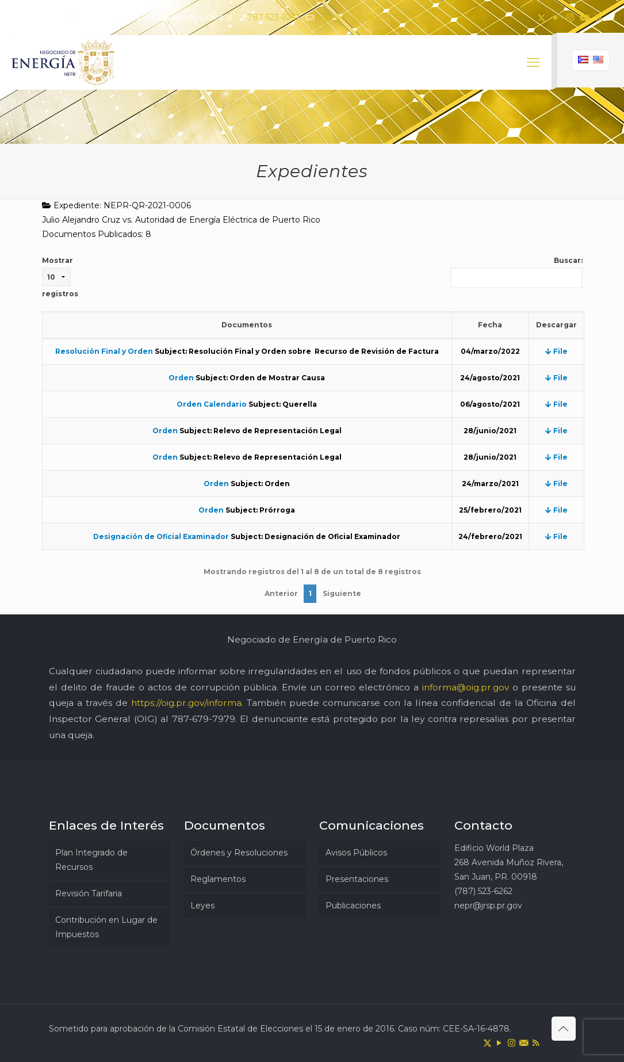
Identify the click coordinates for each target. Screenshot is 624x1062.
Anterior (281, 593)
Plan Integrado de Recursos (91, 859)
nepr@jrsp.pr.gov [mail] (349, 17)
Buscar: (516, 272)
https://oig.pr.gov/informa (186, 702)
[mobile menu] (533, 62)
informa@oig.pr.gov (465, 687)
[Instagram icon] (570, 17)
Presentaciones (357, 879)
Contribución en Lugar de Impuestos (106, 927)
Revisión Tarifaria (88, 893)
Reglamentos (218, 879)
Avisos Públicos (356, 852)
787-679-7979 (203, 718)
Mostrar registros (60, 277)
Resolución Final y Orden (104, 351)
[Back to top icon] (564, 1029)
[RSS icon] (599, 17)
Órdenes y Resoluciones (239, 852)
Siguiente (342, 593)
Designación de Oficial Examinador (161, 536)
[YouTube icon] (556, 17)
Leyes (202, 905)
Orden (181, 377)
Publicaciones (353, 905)
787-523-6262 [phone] (273, 17)
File (556, 351)
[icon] (584, 17)
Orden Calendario (212, 404)
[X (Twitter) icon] (541, 17)
